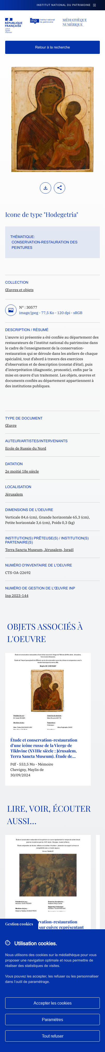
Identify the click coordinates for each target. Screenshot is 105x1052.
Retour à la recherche (52, 47)
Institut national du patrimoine (64, 5)
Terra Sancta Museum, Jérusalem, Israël (39, 549)
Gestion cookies (19, 924)
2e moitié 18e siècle (22, 471)
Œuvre (11, 425)
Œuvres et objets (19, 289)
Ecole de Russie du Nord (25, 448)
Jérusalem (14, 494)
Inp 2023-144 (16, 595)
